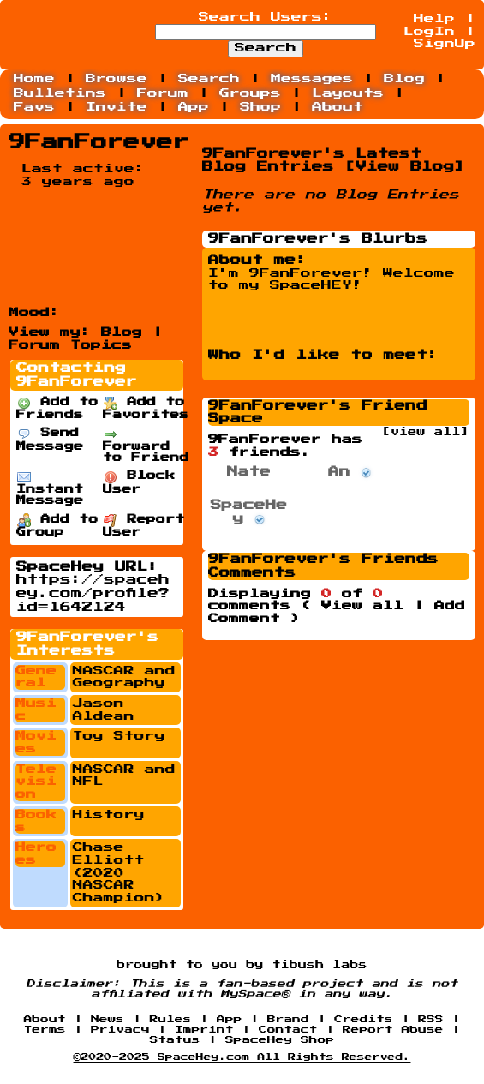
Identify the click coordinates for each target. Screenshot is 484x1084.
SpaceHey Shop (279, 1039)
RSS (430, 1019)
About (337, 107)
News (107, 1019)
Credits (363, 1019)
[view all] (425, 432)
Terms (45, 1029)
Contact (288, 1029)
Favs (34, 107)
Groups (250, 93)
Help (434, 19)
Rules (171, 1019)
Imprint (204, 1029)
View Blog (405, 166)
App (193, 107)
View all (362, 606)
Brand (288, 1019)
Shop (260, 107)
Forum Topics (70, 345)
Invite (116, 107)
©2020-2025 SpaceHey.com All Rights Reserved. (242, 1057)
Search (265, 48)
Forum (162, 93)
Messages (312, 79)
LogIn (429, 32)
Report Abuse (393, 1029)
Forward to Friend (146, 445)
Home (34, 79)
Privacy (120, 1029)
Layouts (348, 93)
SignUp (444, 44)
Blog (404, 79)
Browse (116, 79)
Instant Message (49, 488)
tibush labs (319, 965)
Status (175, 1039)
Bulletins (60, 93)
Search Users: (265, 17)
